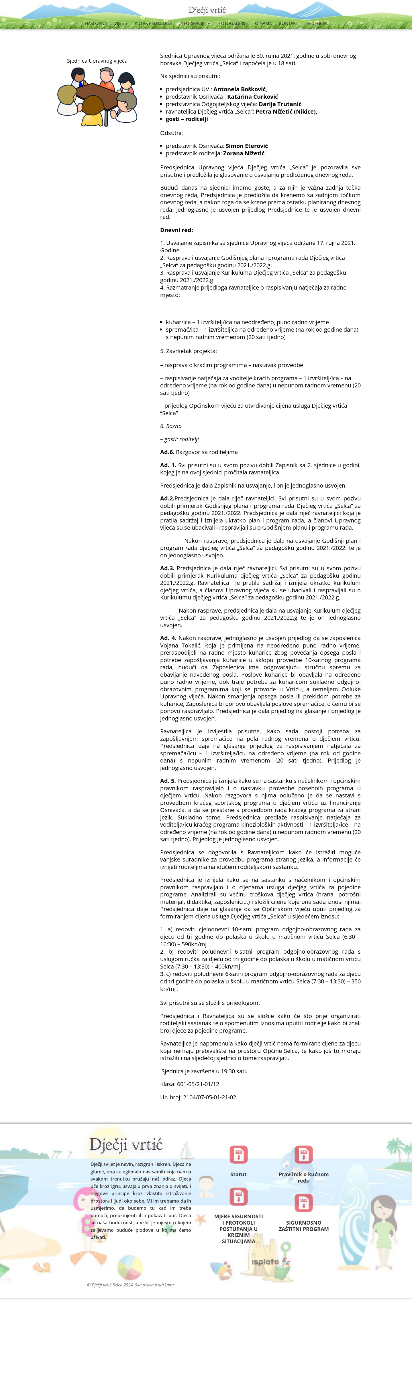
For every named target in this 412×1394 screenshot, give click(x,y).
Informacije (192, 23)
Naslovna (96, 23)
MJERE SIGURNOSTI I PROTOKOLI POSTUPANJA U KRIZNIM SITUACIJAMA (238, 1228)
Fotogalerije (233, 23)
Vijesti (120, 23)
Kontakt (288, 23)
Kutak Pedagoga (153, 23)
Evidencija (316, 23)
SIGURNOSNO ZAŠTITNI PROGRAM (304, 1225)
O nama (263, 23)
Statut (238, 1174)
